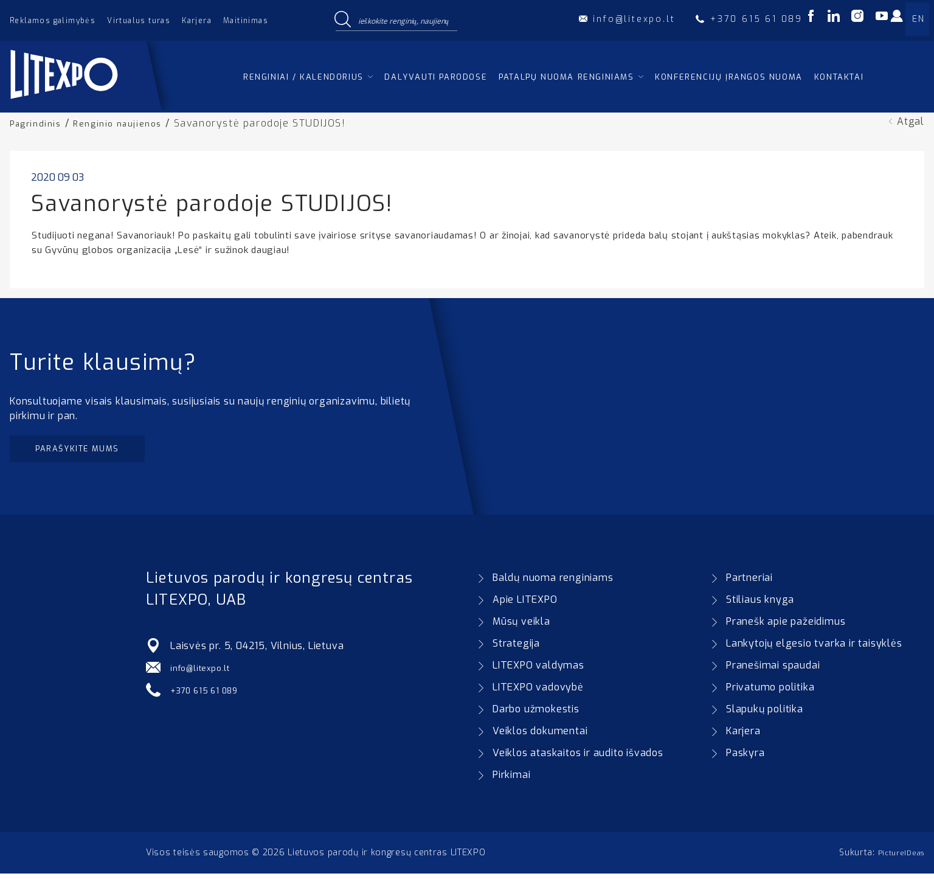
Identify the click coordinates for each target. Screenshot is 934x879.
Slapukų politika (764, 714)
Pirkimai (511, 780)
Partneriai (749, 583)
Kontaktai (838, 77)
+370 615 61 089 (210, 695)
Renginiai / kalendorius (303, 77)
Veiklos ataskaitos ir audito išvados (578, 758)
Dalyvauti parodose (435, 77)
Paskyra (745, 758)
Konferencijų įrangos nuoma (729, 77)
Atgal (910, 121)
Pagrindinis (39, 123)
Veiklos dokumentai (540, 736)
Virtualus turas (138, 21)
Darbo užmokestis (536, 714)
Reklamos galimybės (52, 21)
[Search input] (405, 20)
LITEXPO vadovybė (538, 692)
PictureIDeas (897, 858)
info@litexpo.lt (205, 673)
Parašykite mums (89, 451)
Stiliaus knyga (760, 605)
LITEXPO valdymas (538, 670)
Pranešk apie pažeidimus (785, 626)
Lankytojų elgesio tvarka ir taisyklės (814, 648)
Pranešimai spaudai (773, 670)
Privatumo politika (770, 692)
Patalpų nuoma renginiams (566, 77)
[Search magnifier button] (342, 20)
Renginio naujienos (129, 123)
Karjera (197, 21)
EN (918, 19)
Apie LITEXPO (525, 605)
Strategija (516, 648)
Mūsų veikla (521, 626)
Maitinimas (245, 21)
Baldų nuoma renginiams (553, 583)
